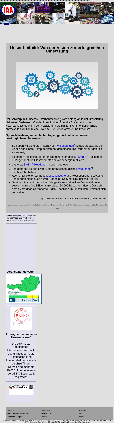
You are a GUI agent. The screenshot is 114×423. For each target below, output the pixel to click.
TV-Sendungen (64, 145)
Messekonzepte (56, 175)
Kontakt (45, 417)
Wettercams (21, 246)
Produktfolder (46, 413)
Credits (80, 413)
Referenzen (46, 410)
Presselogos (82, 410)
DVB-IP (82, 156)
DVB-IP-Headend (35, 164)
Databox (80, 417)
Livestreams (83, 168)
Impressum (10, 410)
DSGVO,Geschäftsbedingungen (18, 413)
